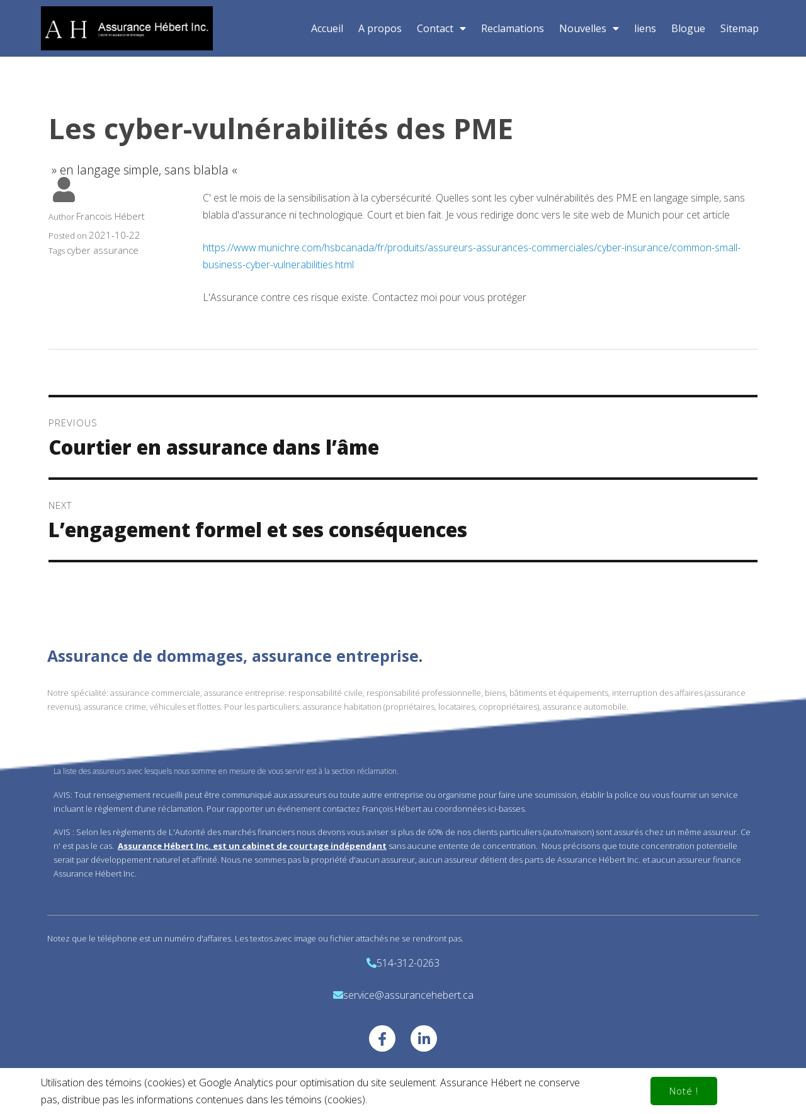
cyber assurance (103, 250)
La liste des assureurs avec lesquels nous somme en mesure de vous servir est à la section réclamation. (226, 771)
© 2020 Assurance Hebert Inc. (403, 1081)
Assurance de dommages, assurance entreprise (233, 655)
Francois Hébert (110, 216)
